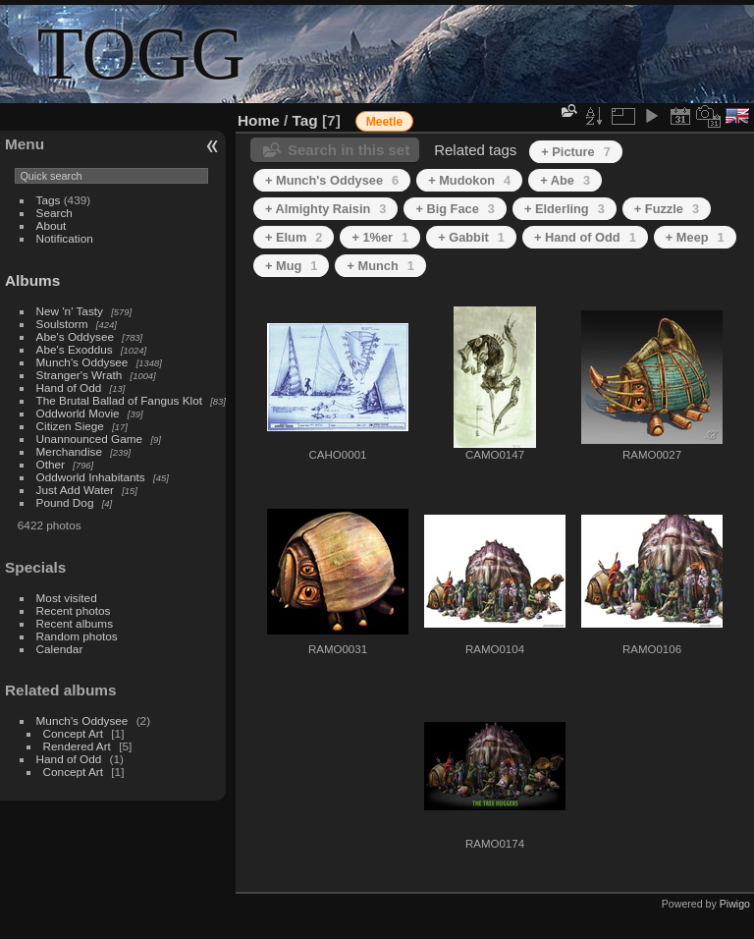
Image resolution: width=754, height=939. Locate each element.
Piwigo (735, 904)
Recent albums (74, 623)
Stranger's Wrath (79, 374)
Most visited (66, 597)
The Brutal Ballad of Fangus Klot (119, 400)
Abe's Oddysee (75, 336)
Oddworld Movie (78, 413)
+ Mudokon (469, 180)
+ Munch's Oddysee (332, 180)
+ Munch (380, 265)
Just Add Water (75, 489)
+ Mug (291, 265)
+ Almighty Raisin (325, 208)
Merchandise (69, 451)
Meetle (384, 122)
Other (50, 464)
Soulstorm (62, 323)
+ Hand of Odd (585, 237)
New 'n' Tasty (69, 310)
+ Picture (576, 151)
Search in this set (348, 149)
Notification (64, 238)
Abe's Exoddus (74, 349)
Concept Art (73, 733)
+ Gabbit (471, 237)
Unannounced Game (89, 438)
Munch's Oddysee (82, 362)
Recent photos (73, 610)
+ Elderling (564, 208)
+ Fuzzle (666, 208)
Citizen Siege (70, 425)
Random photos (77, 636)
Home (259, 120)
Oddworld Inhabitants (90, 476)
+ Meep (695, 237)
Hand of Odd (69, 387)
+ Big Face (455, 208)
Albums (32, 280)
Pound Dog (65, 502)
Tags (48, 199)
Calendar (59, 648)
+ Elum (293, 237)
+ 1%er (379, 237)
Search (54, 212)
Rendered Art (77, 746)
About (51, 225)
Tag (305, 120)
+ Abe (565, 180)
